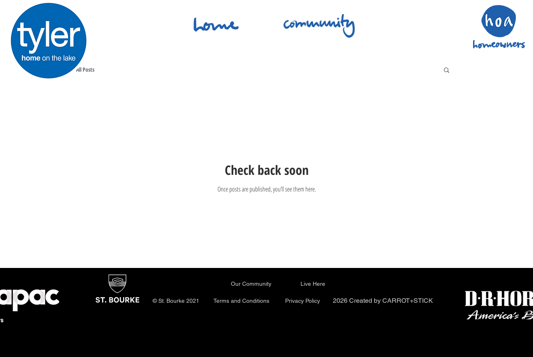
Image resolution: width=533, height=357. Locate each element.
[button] (446, 70)
